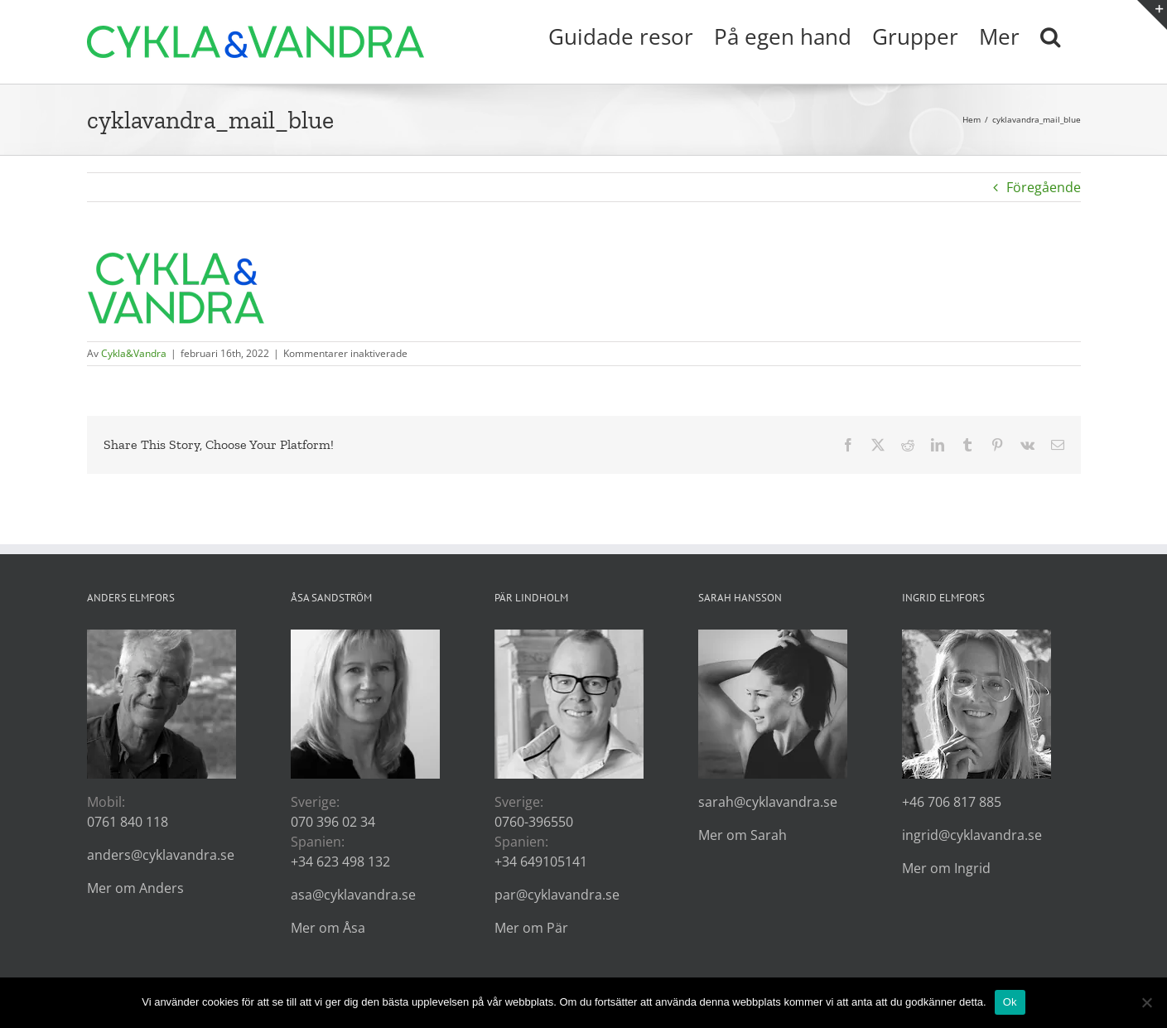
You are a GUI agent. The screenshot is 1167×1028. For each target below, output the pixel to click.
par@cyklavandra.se (557, 895)
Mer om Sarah (742, 835)
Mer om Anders (135, 888)
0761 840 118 (127, 822)
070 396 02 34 (333, 822)
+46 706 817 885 (951, 802)
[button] (1050, 35)
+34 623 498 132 (340, 861)
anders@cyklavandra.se (160, 855)
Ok (1010, 1002)
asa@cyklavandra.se (353, 895)
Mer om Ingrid (946, 868)
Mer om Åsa (328, 928)
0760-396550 (533, 822)
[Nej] (1146, 1002)
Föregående (1043, 187)
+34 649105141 (540, 861)
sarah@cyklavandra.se (767, 802)
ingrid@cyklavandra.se (972, 835)
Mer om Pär (531, 928)
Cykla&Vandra (133, 353)
